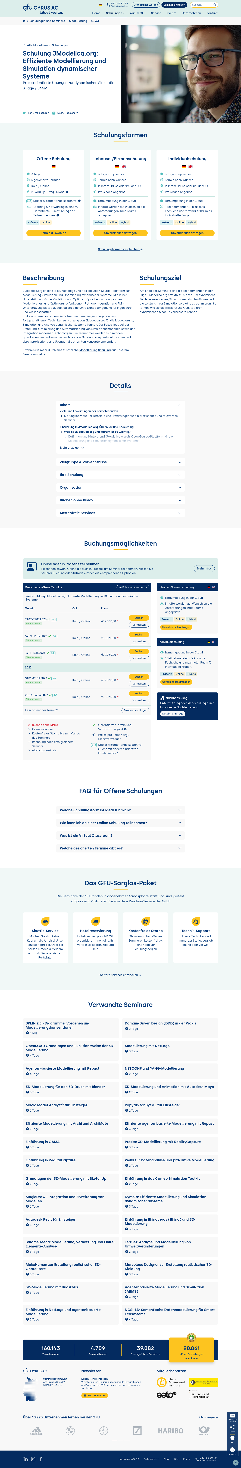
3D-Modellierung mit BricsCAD (52, 1287)
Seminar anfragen (174, 4)
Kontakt (212, 13)
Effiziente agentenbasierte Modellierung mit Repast (169, 1123)
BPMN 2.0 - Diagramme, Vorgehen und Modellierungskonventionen (58, 1025)
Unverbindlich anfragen (120, 233)
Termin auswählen (53, 233)
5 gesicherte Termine (45, 180)
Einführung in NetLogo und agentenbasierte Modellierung (63, 1312)
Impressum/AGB (129, 1459)
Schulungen (115, 13)
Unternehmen (191, 13)
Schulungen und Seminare (47, 21)
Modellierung (78, 21)
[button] (120, 810)
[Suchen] (204, 5)
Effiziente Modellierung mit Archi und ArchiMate (67, 1123)
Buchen (139, 617)
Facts (186, 1459)
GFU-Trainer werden (146, 4)
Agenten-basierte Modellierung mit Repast (62, 1068)
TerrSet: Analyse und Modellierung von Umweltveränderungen (158, 1244)
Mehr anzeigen (72, 448)
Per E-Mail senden (36, 113)
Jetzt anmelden (94, 1395)
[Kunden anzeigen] (208, 1417)
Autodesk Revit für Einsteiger (51, 1219)
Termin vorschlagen (135, 710)
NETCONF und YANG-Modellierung (154, 1068)
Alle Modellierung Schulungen (45, 45)
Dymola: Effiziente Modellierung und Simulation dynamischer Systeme (165, 1199)
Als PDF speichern (65, 113)
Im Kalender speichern (132, 587)
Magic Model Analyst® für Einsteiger (56, 1105)
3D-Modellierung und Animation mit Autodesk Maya (169, 1087)
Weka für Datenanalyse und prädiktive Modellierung (169, 1160)
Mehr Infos (204, 568)
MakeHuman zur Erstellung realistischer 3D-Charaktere (63, 1266)
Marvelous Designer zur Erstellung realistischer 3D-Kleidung (168, 1266)
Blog (166, 1459)
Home (96, 13)
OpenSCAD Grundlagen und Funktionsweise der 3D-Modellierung (70, 1048)
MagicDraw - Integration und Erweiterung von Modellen (65, 1199)
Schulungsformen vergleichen (120, 249)
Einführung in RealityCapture (51, 1160)
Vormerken (139, 624)
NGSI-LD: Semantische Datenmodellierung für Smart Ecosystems (170, 1312)
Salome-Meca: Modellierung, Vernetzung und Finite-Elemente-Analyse (70, 1244)
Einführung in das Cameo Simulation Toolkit (162, 1178)
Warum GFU (138, 13)
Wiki (176, 1459)
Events (171, 13)
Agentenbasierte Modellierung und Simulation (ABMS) (164, 1289)
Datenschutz (151, 1459)
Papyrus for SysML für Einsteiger (152, 1105)
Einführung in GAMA (43, 1142)
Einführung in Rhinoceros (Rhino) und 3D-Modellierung (160, 1221)
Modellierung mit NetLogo (147, 1046)
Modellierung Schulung (95, 350)
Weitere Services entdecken (120, 975)
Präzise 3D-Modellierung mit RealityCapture (163, 1142)
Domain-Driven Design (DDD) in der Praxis (160, 1023)
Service (156, 13)
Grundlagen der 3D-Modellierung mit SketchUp (66, 1178)
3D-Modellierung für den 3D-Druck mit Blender (65, 1087)
